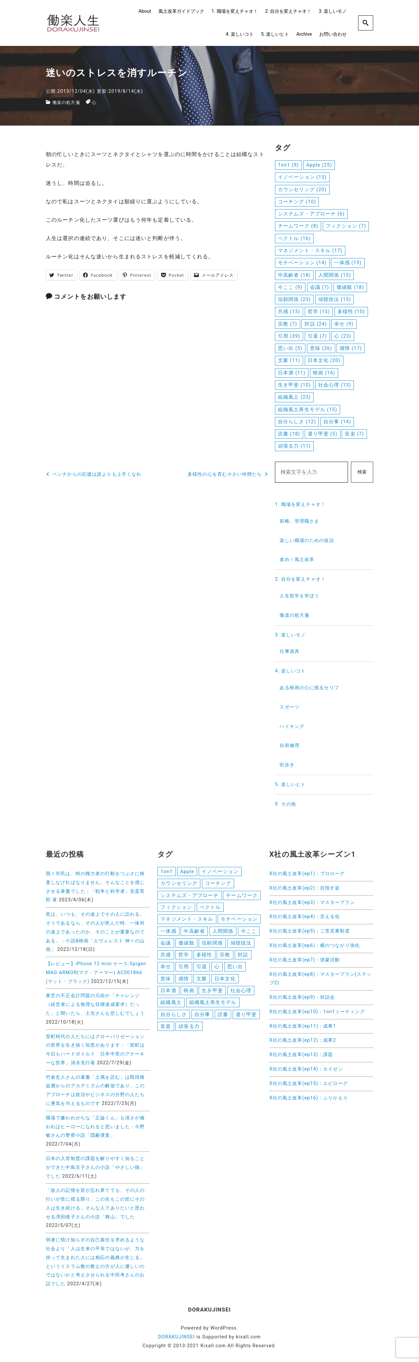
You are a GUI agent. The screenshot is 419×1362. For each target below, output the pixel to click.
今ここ (249, 932)
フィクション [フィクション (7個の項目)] (346, 226)
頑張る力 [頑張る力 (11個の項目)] (294, 446)
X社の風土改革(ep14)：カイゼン (306, 1069)
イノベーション (220, 871)
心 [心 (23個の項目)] (342, 336)
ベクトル (210, 908)
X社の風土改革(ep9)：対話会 (302, 997)
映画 (189, 994)
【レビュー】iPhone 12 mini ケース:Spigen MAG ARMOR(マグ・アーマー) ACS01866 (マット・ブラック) (96, 972)
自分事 (202, 1018)
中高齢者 (194, 932)
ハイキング (292, 726)
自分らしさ (173, 1018)
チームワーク (242, 896)
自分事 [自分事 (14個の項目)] (337, 422)
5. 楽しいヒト (275, 34)
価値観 (186, 945)
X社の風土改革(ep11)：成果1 (302, 1026)
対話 (243, 957)
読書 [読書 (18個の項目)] (289, 434)
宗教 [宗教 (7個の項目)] (287, 324)
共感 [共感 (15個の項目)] (289, 311)
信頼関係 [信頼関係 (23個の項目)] (294, 299)
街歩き (287, 765)
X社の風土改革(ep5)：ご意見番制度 (309, 931)
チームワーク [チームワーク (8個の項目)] (298, 226)
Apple (187, 871)
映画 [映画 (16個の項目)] (324, 373)
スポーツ (289, 707)
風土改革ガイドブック (181, 11)
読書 (223, 1018)
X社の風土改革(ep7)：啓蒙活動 (304, 960)
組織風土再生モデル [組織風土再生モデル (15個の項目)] (307, 409)
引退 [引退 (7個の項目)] (317, 336)
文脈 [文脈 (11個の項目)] (289, 360)
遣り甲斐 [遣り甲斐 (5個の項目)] (322, 434)
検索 (362, 472)
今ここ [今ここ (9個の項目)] (290, 287)
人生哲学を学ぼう (299, 596)
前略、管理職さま (299, 521)
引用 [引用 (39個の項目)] (289, 336)
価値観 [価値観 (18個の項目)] (350, 287)
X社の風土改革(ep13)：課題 (301, 1054)
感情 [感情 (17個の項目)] (350, 348)
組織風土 (170, 1006)
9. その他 (285, 804)
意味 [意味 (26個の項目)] (321, 348)
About (144, 11)
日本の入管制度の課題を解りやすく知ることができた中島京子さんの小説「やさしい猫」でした (95, 1167)
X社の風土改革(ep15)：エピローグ (308, 1083)
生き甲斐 (212, 994)
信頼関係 (212, 945)
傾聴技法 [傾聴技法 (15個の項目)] (334, 299)
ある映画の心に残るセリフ (309, 688)
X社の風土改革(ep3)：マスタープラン (312, 902)
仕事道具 (289, 651)
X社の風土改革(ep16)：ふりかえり (308, 1098)
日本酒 (168, 994)
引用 (183, 969)
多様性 (204, 957)
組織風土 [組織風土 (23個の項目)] (294, 397)
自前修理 (289, 745)
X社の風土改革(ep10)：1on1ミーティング (317, 1011)
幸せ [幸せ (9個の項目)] (344, 324)
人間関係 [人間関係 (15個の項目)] (334, 275)
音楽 (165, 1030)
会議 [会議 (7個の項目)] (319, 287)
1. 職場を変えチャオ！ (234, 11)
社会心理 (240, 994)
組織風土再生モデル (213, 1006)
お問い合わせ (333, 34)
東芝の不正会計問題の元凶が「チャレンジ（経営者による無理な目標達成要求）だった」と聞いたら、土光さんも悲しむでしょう (95, 1004)
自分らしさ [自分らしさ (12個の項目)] (297, 422)
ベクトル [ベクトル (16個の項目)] (294, 238)
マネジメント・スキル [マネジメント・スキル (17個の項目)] (310, 250)
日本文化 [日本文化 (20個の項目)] (324, 360)
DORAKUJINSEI (176, 1337)
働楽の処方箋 (67, 102)
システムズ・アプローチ (189, 896)
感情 (183, 982)
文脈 (201, 982)
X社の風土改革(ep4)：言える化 (304, 916)
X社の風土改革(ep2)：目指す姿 (304, 888)
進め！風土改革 (297, 559)
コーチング (218, 884)
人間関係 (222, 932)
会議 (165, 945)
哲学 (183, 957)
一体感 (168, 932)
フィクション (176, 908)
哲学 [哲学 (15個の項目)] (319, 311)
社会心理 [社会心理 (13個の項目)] (334, 385)
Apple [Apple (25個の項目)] (319, 165)
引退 (201, 969)
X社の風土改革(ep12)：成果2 (302, 1040)
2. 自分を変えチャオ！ (288, 11)
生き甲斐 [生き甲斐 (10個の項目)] (294, 385)
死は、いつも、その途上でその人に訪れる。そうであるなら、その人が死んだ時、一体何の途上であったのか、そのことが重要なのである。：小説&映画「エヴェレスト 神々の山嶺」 (95, 931)
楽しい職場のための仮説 (307, 540)
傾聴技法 (240, 945)
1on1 (166, 871)
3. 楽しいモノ (333, 11)
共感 (165, 957)
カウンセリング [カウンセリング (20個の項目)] (302, 189)
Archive (304, 34)
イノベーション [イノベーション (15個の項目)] (302, 177)
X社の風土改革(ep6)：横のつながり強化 (314, 945)
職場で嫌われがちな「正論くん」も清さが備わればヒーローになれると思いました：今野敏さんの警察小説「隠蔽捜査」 (95, 1126)
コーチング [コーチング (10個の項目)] (297, 202)
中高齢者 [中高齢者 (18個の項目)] (294, 275)
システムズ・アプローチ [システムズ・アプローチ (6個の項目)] (311, 214)
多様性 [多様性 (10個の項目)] (351, 311)
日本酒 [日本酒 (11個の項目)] (291, 373)
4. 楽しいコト (240, 34)
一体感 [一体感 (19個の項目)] (347, 263)
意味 (165, 982)
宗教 (225, 957)
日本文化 (224, 982)
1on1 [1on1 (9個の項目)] (288, 165)
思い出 (235, 969)
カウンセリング (178, 884)
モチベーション (239, 920)
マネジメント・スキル (186, 920)
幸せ (165, 969)
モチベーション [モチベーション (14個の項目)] (302, 263)
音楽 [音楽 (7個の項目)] (354, 434)
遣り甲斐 (246, 1018)
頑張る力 (188, 1030)
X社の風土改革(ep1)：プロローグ (307, 873)
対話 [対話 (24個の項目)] (315, 324)
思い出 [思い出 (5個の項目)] (290, 348)
